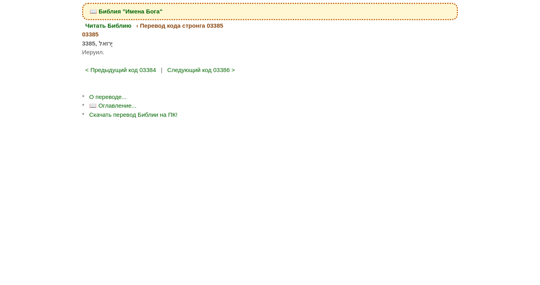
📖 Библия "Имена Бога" (126, 11)
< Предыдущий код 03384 (120, 69)
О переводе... (107, 96)
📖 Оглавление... (112, 105)
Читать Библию (108, 25)
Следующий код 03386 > (201, 69)
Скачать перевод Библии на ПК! (133, 114)
